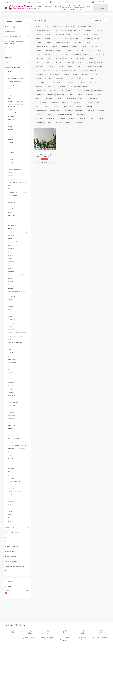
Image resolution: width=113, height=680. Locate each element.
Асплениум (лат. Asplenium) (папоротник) (47, 74)
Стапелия (10, 392)
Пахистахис (11, 75)
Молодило (10, 278)
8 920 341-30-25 (79, 7)
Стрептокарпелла (13, 402)
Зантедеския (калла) (13, 195)
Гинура (9, 146)
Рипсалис (10, 366)
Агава (9, 71)
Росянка (10, 376)
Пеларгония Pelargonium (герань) (17, 332)
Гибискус (10, 142)
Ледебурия (11, 261)
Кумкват (10, 258)
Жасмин (10, 189)
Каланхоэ (10, 205)
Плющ (9, 349)
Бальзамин (11, 109)
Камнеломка (11, 215)
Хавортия (10, 458)
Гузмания (10, 166)
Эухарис (10, 514)
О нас (14, 2)
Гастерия (10, 133)
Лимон (9, 265)
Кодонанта (11, 235)
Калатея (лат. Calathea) (14, 209)
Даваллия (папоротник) (14, 169)
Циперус (10, 485)
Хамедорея (11, 462)
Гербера (10, 136)
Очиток (10, 309)
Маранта (10, 268)
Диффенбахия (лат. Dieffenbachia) (17, 182)
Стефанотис (11, 395)
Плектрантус (11, 346)
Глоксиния (10, 156)
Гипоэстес (10, 149)
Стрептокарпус (12, 405)
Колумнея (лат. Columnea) (15, 242)
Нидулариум (11, 296)
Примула (10, 352)
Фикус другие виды (13, 442)
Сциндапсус (11, 412)
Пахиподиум (11, 323)
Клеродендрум (12, 225)
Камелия (10, 212)
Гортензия (10, 162)
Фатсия (10, 428)
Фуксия (10, 455)
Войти (105, 2)
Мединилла (11, 271)
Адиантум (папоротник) (14, 81)
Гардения (10, 129)
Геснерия (10, 139)
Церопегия (11, 478)
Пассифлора (11, 319)
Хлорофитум (11, 468)
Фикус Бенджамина (13, 438)
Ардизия (10, 98)
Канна (9, 222)
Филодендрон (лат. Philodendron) (17, 448)
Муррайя (10, 288)
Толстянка (10, 422)
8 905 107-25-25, (67, 6)
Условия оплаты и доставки (26, 2)
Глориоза (10, 159)
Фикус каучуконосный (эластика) (17, 445)
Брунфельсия (11, 119)
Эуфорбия (10, 511)
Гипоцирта (11, 152)
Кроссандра (11, 252)
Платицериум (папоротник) (15, 342)
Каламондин (11, 202)
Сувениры (57, 6)
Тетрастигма (11, 415)
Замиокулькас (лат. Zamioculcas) (17, 192)
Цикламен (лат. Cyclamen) (15, 481)
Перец (9, 339)
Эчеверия (10, 508)
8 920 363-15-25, (67, 7)
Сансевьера (55, 106)
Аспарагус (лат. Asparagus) (15, 101)
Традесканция (12, 425)
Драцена (10, 185)
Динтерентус (11, 179)
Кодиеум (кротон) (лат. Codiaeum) (17, 232)
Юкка (9, 518)
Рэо (9, 379)
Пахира (10, 326)
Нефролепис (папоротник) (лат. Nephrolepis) (67, 30)
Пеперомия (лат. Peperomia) (15, 336)
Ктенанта (10, 255)
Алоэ (9, 91)
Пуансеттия (11, 356)
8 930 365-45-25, (79, 6)
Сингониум (11, 385)
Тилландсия (11, 418)
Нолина (10, 299)
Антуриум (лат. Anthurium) (15, 95)
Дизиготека (11, 172)
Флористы (8, 2)
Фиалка (10, 435)
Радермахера (11, 359)
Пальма (10, 313)
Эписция (10, 498)
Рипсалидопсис (12, 362)
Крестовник (11, 248)
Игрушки (48, 6)
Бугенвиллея (11, 123)
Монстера (10, 285)
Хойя (9, 471)
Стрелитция (11, 399)
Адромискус (11, 85)
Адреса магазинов (42, 2)
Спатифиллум (11, 389)
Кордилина (11, 245)
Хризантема (11, 475)
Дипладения (11, 175)
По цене (8, 586)
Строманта (11, 409)
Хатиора (10, 465)
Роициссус (11, 372)
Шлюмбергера (12, 495)
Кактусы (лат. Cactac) (13, 199)
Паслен (10, 316)
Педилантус (11, 329)
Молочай (10, 281)
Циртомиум (11, 488)
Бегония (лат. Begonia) (14, 113)
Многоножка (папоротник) (15, 275)
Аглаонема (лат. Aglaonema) (15, 78)
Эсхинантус (11, 501)
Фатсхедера (11, 432)
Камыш (10, 219)
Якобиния (10, 521)
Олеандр (10, 303)
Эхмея (9, 504)
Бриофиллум (11, 116)
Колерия (10, 238)
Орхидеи (10, 306)
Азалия (9, 88)
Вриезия (10, 126)
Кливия (10, 228)
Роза (9, 369)
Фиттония (10, 452)
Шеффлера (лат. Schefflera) (15, 491)
